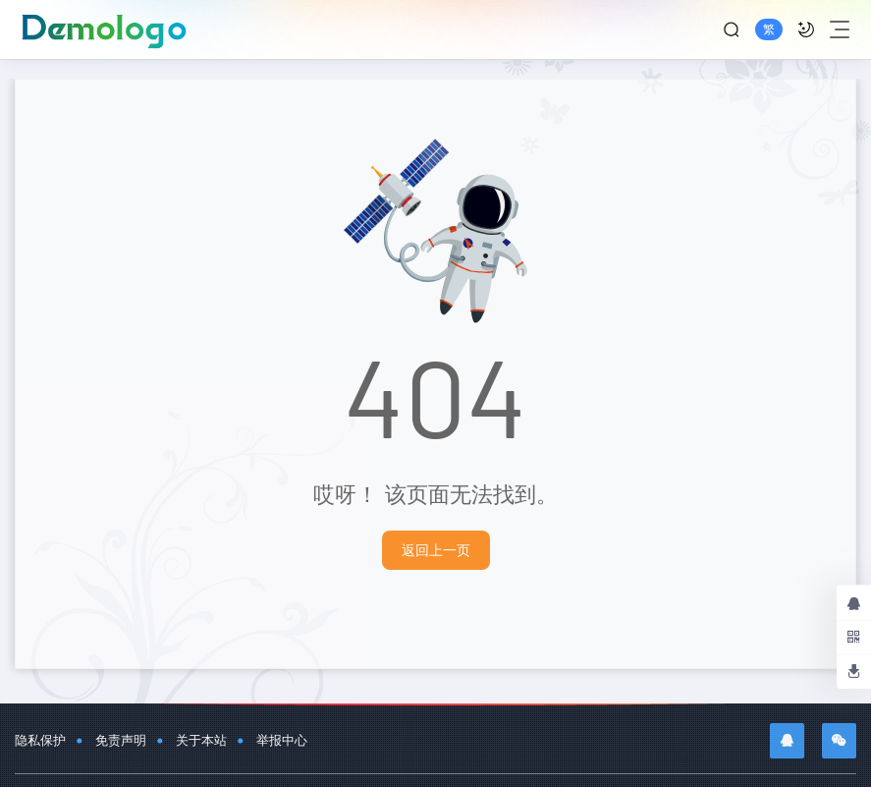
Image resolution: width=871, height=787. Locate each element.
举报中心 (281, 740)
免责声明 (120, 740)
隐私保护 (40, 740)
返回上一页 (436, 549)
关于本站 (201, 740)
